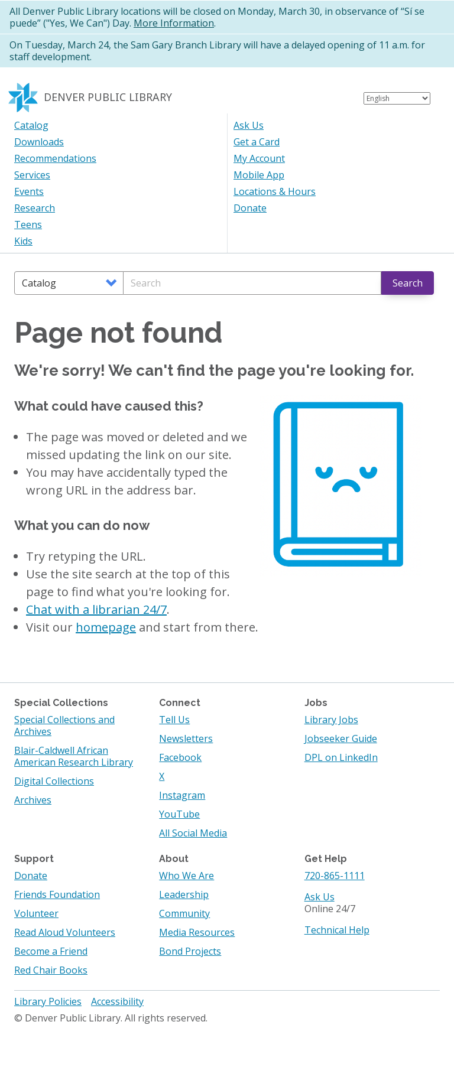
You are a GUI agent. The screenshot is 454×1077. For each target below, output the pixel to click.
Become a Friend (50, 951)
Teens (28, 224)
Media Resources (197, 932)
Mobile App (259, 175)
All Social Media (193, 833)
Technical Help (336, 929)
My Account (259, 158)
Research (34, 208)
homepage (106, 627)
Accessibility (117, 1001)
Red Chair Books (50, 970)
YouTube (179, 814)
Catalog (31, 125)
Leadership (184, 894)
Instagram (182, 795)
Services (32, 175)
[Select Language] (397, 98)
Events (29, 191)
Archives (32, 799)
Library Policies (48, 1001)
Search (408, 282)
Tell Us (174, 719)
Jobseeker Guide (340, 738)
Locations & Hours (275, 191)
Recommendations (55, 158)
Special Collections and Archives (64, 725)
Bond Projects (190, 951)
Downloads (39, 142)
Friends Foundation (57, 894)
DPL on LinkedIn (341, 757)
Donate (250, 208)
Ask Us (249, 125)
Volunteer (36, 913)
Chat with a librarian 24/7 (96, 609)
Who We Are (186, 875)
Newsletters (186, 738)
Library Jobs (331, 719)
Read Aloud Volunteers (64, 932)
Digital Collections (54, 781)
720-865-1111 (334, 875)
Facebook (180, 757)
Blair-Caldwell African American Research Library (73, 756)
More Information (174, 23)
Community (184, 913)
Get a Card (257, 142)
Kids (23, 241)
